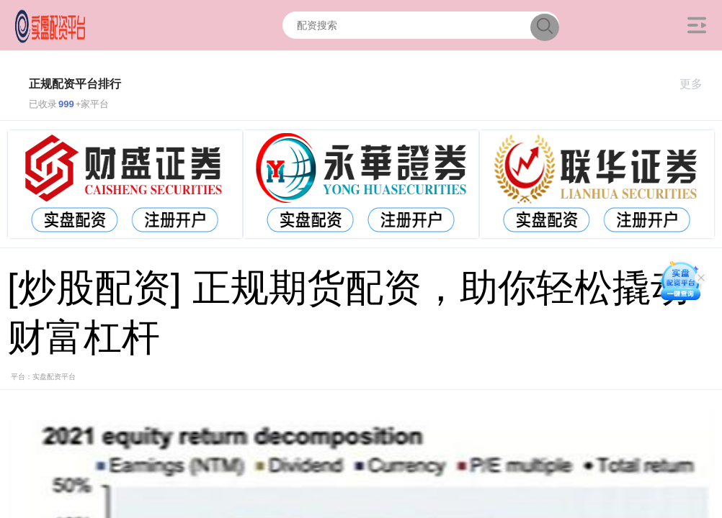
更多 (697, 84)
